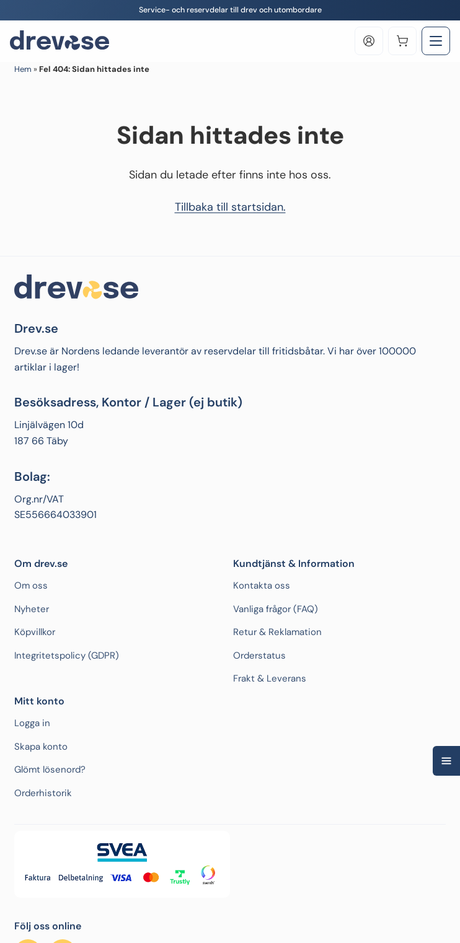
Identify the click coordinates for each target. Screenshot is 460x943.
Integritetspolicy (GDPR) (66, 655)
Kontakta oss (261, 585)
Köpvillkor (34, 632)
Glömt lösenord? (50, 769)
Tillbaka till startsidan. (230, 207)
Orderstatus (259, 655)
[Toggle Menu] (436, 41)
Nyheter (31, 609)
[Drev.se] (59, 40)
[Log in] (369, 41)
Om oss (31, 585)
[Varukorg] (402, 41)
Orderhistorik (43, 793)
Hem (23, 69)
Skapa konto (41, 746)
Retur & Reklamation (277, 632)
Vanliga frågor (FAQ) (275, 609)
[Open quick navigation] (446, 761)
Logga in (32, 723)
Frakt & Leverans (269, 678)
